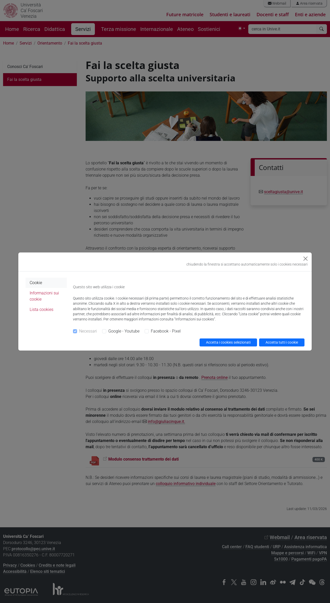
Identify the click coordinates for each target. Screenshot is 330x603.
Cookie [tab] (36, 282)
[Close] (305, 258)
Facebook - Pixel (166, 331)
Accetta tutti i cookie (282, 342)
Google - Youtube (123, 331)
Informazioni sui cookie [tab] (44, 296)
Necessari (88, 331)
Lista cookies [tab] (41, 309)
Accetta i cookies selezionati (228, 342)
